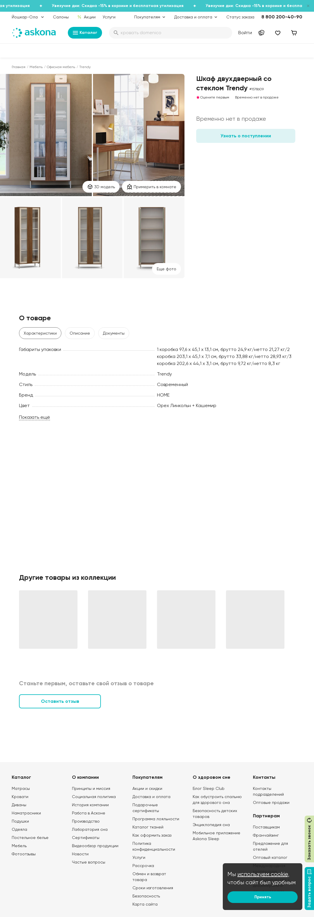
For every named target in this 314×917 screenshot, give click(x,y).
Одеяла (19, 829)
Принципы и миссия (91, 788)
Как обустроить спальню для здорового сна (217, 799)
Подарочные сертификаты (145, 807)
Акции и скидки (147, 788)
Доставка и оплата (151, 796)
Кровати (20, 796)
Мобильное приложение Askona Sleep (216, 836)
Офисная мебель (61, 67)
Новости (80, 854)
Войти (245, 32)
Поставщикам (266, 827)
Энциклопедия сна (211, 824)
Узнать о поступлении (245, 136)
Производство (86, 821)
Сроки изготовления (152, 887)
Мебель (36, 67)
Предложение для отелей (270, 846)
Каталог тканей (147, 827)
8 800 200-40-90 (281, 17)
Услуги (109, 17)
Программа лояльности (155, 818)
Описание (80, 333)
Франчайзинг (266, 835)
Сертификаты (85, 837)
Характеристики (40, 333)
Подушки (20, 821)
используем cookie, (263, 874)
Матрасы (21, 788)
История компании (90, 804)
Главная (18, 67)
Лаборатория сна (90, 829)
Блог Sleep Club (209, 788)
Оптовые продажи (271, 802)
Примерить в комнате (151, 187)
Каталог (85, 33)
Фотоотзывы (24, 854)
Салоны (61, 17)
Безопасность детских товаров (215, 813)
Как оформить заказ (151, 835)
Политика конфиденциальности (153, 846)
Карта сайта (145, 904)
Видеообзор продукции (95, 845)
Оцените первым (212, 97)
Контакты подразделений (268, 791)
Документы (114, 333)
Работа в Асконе (88, 813)
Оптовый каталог (270, 857)
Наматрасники (26, 813)
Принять (262, 896)
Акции (86, 17)
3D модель (101, 187)
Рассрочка (143, 865)
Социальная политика (94, 796)
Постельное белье (30, 837)
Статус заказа (240, 17)
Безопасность (146, 896)
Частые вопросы (88, 862)
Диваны (19, 804)
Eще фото (166, 269)
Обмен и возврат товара (149, 876)
